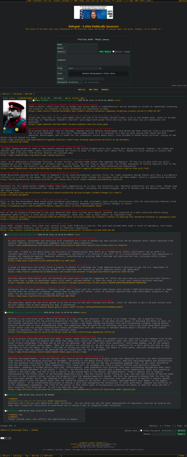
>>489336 (117, 100)
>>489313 (13, 417)
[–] (30, 100)
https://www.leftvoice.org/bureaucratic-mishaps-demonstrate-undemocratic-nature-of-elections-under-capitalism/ (72, 389)
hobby (81, 1)
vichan (91, 443)
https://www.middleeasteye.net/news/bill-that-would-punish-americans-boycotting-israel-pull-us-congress (67, 245)
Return (6, 94)
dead (142, 1)
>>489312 (13, 415)
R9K (136, 1)
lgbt (131, 1)
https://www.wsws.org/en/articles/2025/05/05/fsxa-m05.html (41, 296)
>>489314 (13, 399)
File (146, 431)
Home (182, 456)
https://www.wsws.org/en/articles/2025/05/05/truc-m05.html (41, 261)
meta (149, 1)
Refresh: (52, 456)
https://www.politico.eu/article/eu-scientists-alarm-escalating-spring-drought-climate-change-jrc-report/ (61, 193)
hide (12, 98)
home (29, 1)
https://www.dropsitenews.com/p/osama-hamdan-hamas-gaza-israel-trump (47, 352)
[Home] (34, 430)
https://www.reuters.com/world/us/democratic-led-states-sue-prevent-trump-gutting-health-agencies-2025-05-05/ (71, 272)
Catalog (17, 94)
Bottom (28, 94)
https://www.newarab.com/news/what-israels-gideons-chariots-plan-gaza (68, 124)
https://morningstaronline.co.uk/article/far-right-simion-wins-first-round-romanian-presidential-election (61, 179)
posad (119, 1)
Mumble (105, 90)
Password (155, 431)
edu (93, 1)
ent (102, 1)
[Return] (106, 39)
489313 (70, 235)
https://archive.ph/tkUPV (15, 142)
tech (88, 1)
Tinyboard (83, 443)
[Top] (25, 430)
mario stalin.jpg (74, 98)
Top (26, 456)
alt (50, 1)
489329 (51, 395)
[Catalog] (16, 430)
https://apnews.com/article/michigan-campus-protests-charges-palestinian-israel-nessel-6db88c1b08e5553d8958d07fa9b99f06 (77, 283)
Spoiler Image (122, 52)
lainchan (99, 443)
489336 (51, 411)
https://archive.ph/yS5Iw (15, 219)
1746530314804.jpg (27, 98)
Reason (147, 434)
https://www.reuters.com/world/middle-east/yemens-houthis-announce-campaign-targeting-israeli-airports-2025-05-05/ (95, 111)
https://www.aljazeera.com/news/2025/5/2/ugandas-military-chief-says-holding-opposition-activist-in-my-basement (65, 140)
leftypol (65, 1)
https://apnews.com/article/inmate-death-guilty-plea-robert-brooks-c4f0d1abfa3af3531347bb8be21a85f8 (65, 307)
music (107, 1)
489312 (110, 100)
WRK (75, 1)
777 (113, 1)
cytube (56, 1)
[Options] (183, 1)
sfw (45, 1)
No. (105, 100)
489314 (76, 313)
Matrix (81, 90)
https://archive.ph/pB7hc (15, 195)
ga (97, 1)
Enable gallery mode (179, 85)
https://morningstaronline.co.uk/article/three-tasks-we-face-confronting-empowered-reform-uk (61, 332)
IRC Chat (93, 90)
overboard (37, 1)
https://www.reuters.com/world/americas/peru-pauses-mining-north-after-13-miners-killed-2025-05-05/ (58, 230)
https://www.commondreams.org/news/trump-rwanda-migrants (33, 155)
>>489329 (83, 312)
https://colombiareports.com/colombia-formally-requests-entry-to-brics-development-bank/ (51, 206)
